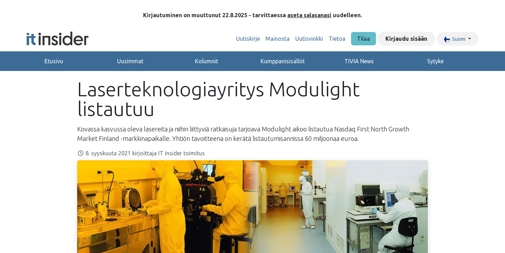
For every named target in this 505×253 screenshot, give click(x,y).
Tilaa (363, 38)
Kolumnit (206, 61)
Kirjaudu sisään (406, 38)
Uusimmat (130, 61)
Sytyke (435, 61)
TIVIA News (359, 61)
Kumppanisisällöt (283, 61)
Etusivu (54, 61)
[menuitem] (248, 39)
